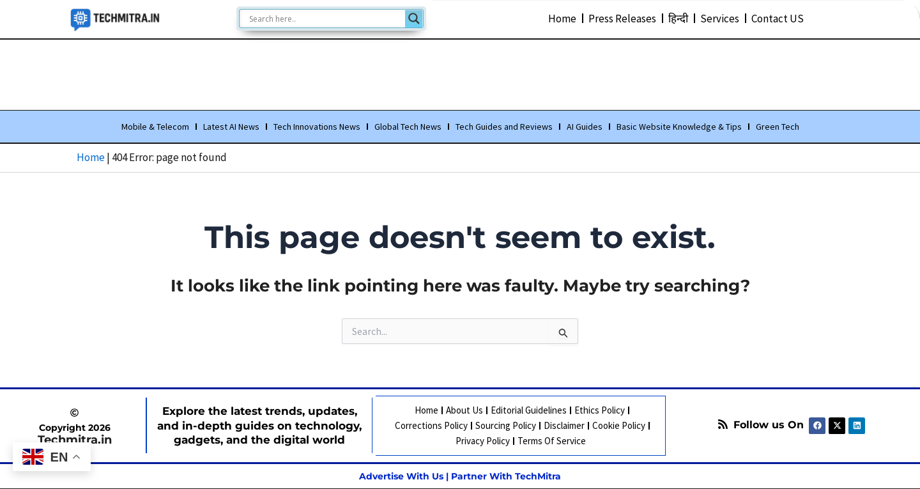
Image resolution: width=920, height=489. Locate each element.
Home (562, 18)
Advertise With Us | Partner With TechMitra (460, 475)
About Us (464, 410)
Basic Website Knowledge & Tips (679, 127)
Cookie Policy (618, 425)
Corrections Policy (430, 425)
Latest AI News (231, 127)
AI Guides (584, 127)
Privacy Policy (482, 441)
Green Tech (777, 127)
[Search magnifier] (414, 18)
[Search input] (325, 18)
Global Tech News (407, 127)
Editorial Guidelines (529, 410)
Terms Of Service (551, 441)
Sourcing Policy (505, 425)
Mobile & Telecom (155, 127)
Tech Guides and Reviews (504, 127)
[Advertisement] (460, 72)
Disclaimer (563, 425)
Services (719, 18)
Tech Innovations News (316, 127)
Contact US (777, 18)
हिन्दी (678, 18)
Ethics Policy (599, 410)
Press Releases (622, 18)
